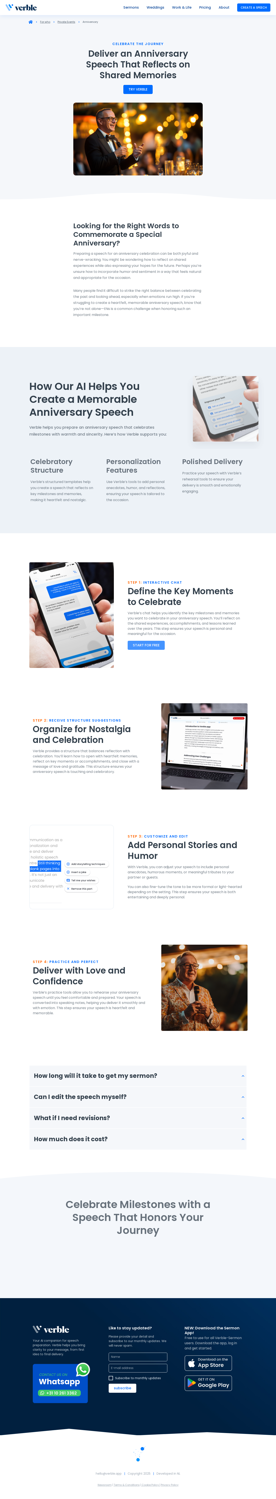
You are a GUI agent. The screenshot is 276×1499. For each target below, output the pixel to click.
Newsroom (105, 1485)
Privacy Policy (170, 1485)
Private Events (66, 22)
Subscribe (122, 1388)
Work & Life (181, 7)
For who (45, 22)
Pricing (205, 7)
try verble (138, 89)
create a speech (254, 7)
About (224, 7)
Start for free (146, 645)
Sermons (131, 7)
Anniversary (90, 22)
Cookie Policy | (150, 1485)
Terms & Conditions (127, 1485)
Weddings (155, 7)
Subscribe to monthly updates (138, 1378)
